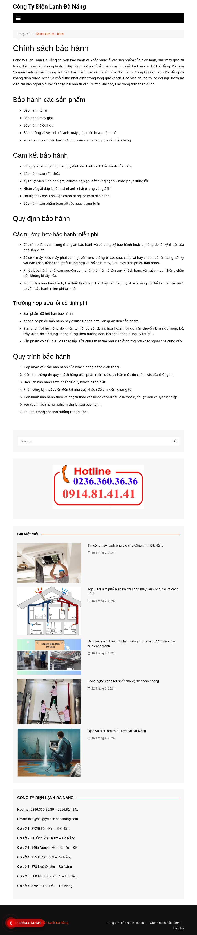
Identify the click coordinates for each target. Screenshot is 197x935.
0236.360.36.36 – (44, 809)
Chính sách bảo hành (165, 923)
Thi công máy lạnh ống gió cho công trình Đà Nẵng (125, 545)
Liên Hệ (178, 928)
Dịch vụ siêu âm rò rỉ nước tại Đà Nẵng (117, 731)
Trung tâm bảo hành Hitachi (125, 923)
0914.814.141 (68, 809)
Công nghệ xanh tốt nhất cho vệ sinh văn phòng (123, 681)
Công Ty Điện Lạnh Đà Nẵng (49, 6)
